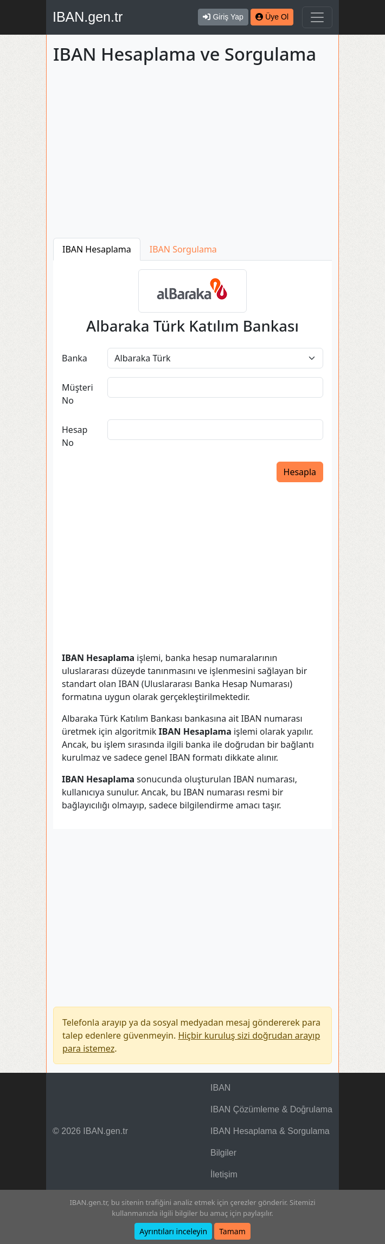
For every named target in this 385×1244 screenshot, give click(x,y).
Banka (74, 358)
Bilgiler (223, 1152)
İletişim (224, 1174)
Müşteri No (77, 393)
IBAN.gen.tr (88, 16)
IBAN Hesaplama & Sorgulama (270, 1131)
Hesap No (74, 436)
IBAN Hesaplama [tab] (96, 249)
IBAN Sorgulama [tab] (183, 249)
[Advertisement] (192, 153)
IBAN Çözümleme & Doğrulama (271, 1109)
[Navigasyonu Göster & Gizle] (317, 17)
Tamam (232, 1231)
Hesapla (300, 472)
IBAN (220, 1087)
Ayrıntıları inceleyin (173, 1231)
